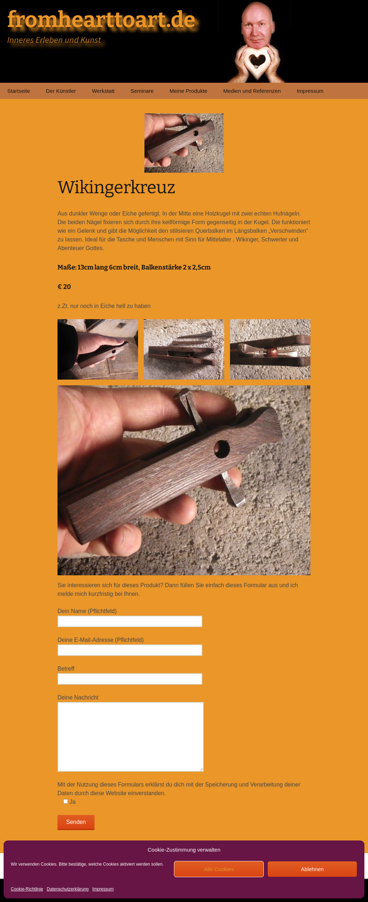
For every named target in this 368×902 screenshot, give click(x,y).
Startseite (18, 91)
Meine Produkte (188, 91)
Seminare (141, 91)
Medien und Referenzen (252, 91)
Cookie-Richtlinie (27, 889)
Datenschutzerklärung (68, 889)
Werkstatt (103, 91)
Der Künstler (61, 91)
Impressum (103, 889)
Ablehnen (312, 869)
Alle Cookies (219, 869)
